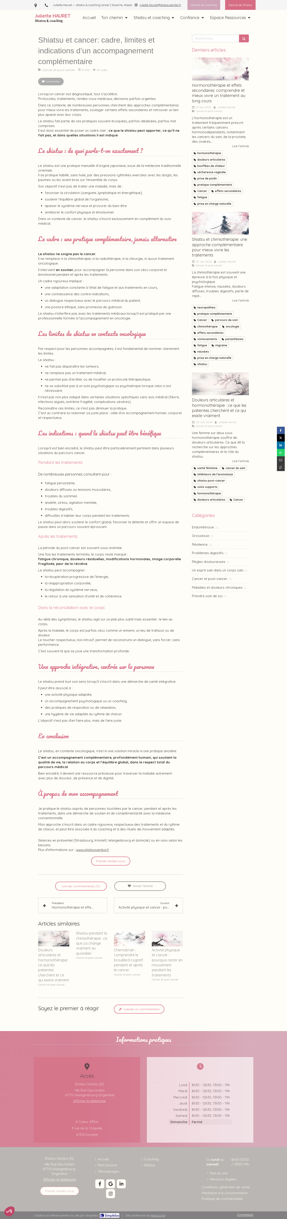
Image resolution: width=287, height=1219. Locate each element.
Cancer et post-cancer (209, 579)
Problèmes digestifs (208, 553)
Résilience (200, 544)
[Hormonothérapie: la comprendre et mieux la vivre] (220, 69)
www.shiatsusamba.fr (92, 850)
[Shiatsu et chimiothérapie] (220, 223)
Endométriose (203, 527)
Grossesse (200, 536)
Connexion (245, 1215)
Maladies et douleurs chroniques (217, 587)
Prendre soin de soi (207, 596)
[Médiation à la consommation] (225, 1193)
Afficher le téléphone (59, 1179)
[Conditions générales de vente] (226, 1187)
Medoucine (157, 1215)
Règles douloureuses (208, 562)
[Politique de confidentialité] (222, 1199)
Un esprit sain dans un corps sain (217, 570)
